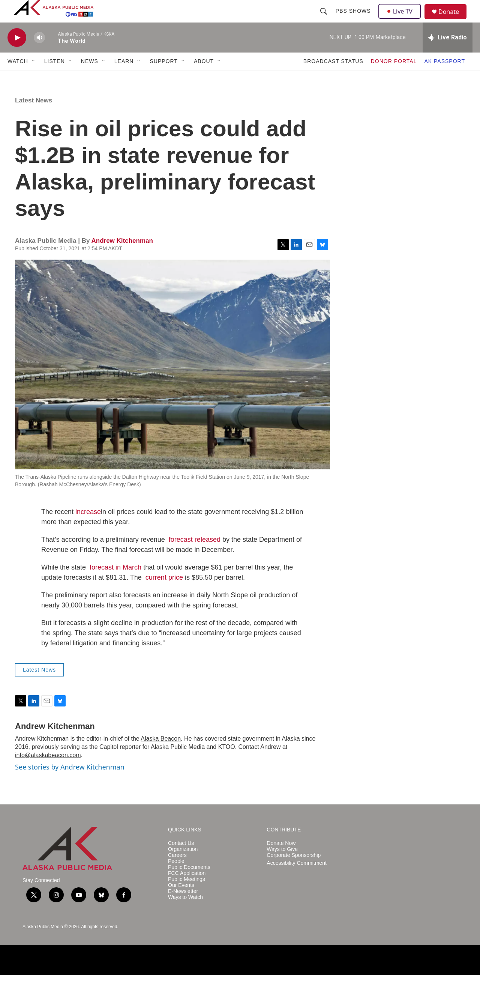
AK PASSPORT (444, 78)
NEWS (89, 78)
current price (164, 594)
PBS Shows (354, 20)
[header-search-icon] (324, 19)
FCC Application (187, 890)
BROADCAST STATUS (333, 78)
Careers (177, 872)
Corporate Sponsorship (294, 872)
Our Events (181, 902)
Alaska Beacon (161, 755)
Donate (453, 20)
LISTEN (54, 78)
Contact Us (181, 860)
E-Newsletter (183, 908)
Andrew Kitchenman (122, 257)
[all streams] (447, 54)
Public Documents (189, 884)
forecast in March (115, 584)
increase (88, 528)
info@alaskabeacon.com (48, 772)
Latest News (33, 117)
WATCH (18, 78)
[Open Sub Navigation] (34, 78)
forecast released (194, 556)
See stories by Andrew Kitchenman (69, 783)
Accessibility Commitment (296, 880)
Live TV (401, 19)
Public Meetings (186, 896)
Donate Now (281, 860)
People (176, 878)
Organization (183, 866)
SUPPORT (163, 78)
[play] (17, 54)
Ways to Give (282, 866)
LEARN (124, 78)
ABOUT (204, 78)
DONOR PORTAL (394, 78)
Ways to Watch (185, 914)
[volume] (39, 54)
